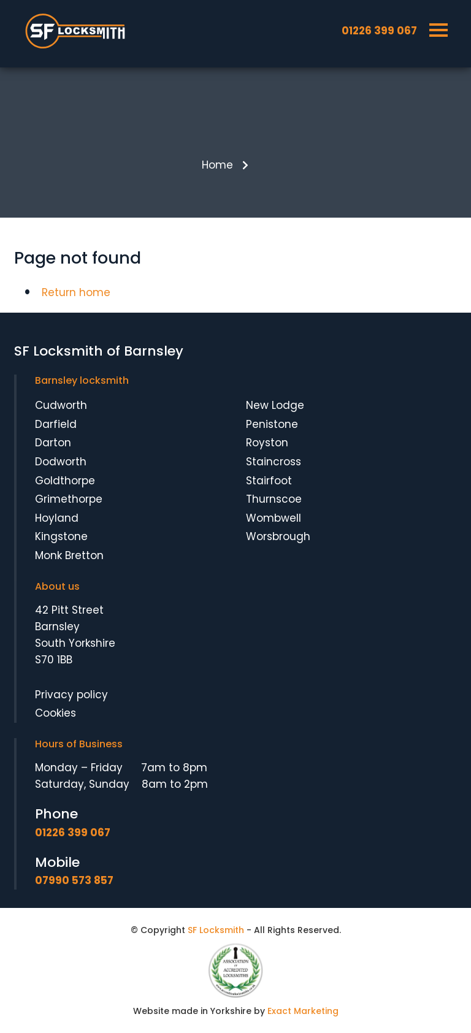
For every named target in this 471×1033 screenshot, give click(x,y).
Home (217, 165)
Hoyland (56, 518)
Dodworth (60, 461)
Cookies (55, 713)
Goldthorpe (65, 480)
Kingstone (61, 536)
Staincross (273, 461)
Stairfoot (269, 480)
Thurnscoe (274, 499)
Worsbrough (278, 536)
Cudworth (61, 405)
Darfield (56, 424)
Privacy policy (71, 694)
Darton (53, 442)
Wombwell (273, 518)
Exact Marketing (303, 1011)
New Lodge (275, 405)
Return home (76, 292)
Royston (267, 442)
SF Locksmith (216, 930)
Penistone (272, 424)
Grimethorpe (68, 499)
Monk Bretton (69, 555)
